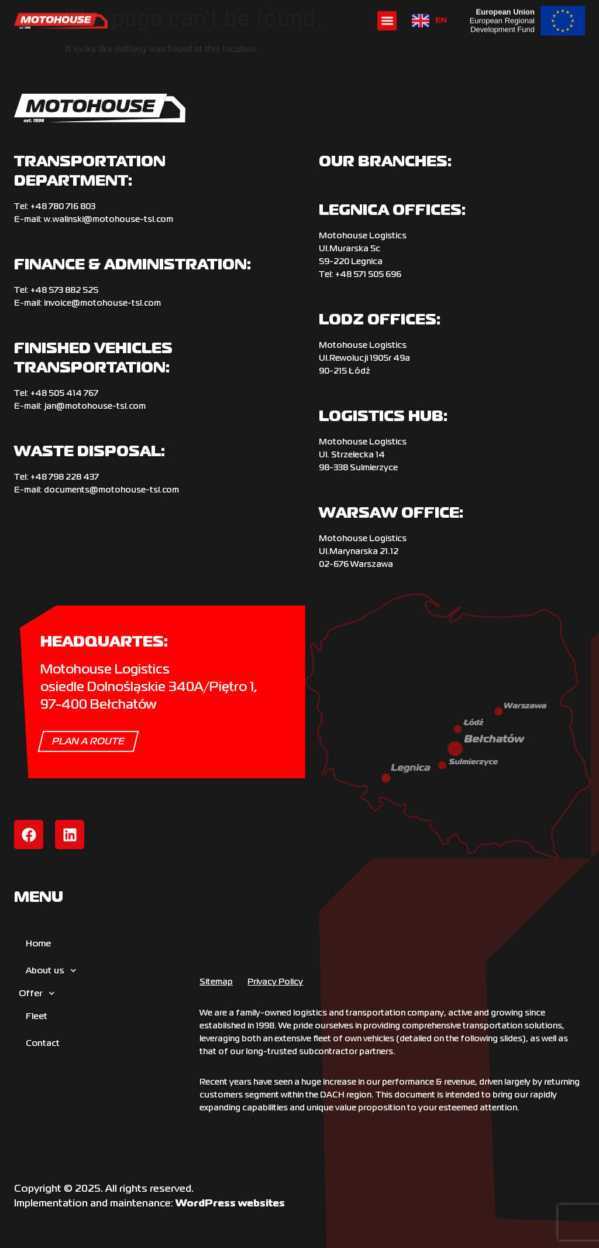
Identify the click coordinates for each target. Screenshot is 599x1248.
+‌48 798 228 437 (64, 476)
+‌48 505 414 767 (64, 393)
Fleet (36, 1015)
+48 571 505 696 (368, 274)
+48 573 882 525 (64, 290)
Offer (37, 993)
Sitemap (216, 981)
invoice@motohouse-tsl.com (102, 303)
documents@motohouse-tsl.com (111, 489)
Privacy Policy (275, 981)
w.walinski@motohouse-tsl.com (108, 219)
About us (51, 971)
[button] (387, 20)
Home (38, 943)
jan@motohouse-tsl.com (95, 406)
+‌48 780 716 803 (62, 206)
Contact (43, 1042)
